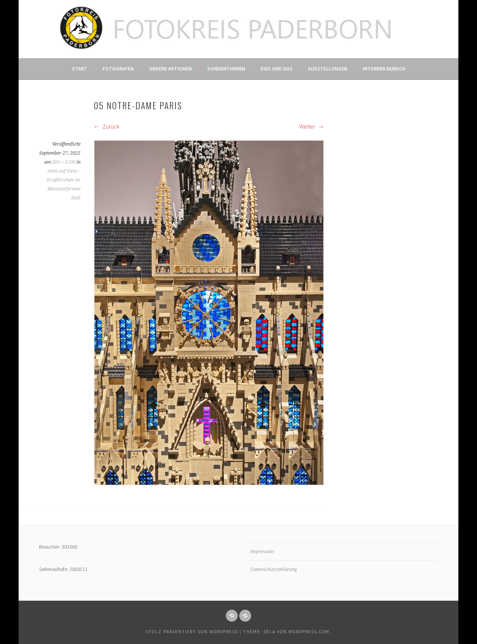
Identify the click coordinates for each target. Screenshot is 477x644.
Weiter (311, 126)
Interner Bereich (384, 68)
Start (79, 68)
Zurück (106, 126)
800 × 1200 (63, 162)
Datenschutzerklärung (273, 569)
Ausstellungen (327, 68)
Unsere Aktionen (170, 68)
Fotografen (118, 68)
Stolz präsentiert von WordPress (192, 631)
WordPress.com (308, 631)
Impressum (262, 551)
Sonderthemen (226, 68)
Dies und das (276, 68)
